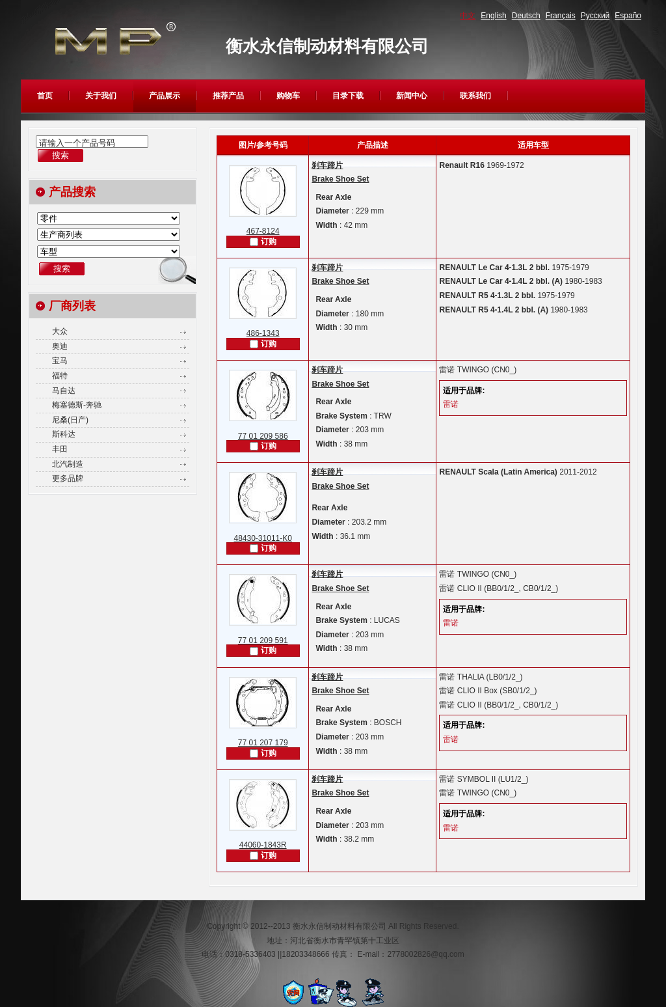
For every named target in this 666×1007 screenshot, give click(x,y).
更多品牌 (67, 478)
